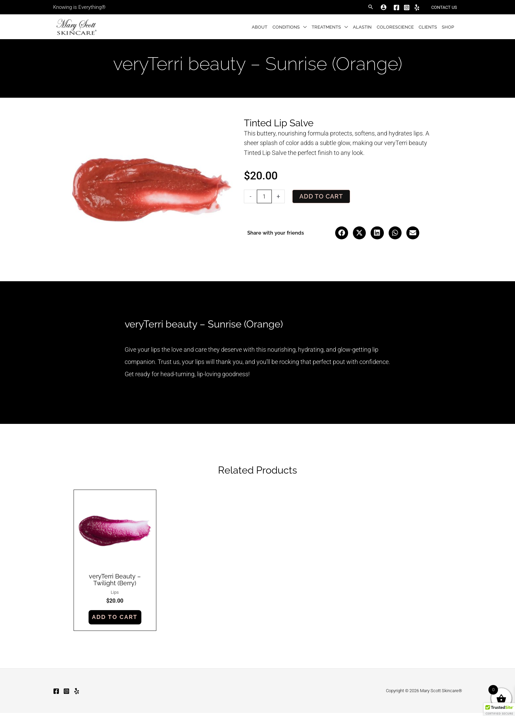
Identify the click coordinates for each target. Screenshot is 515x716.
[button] (371, 7)
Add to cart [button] (115, 619)
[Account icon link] (384, 7)
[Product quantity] (264, 196)
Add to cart (321, 196)
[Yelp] (417, 7)
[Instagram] (407, 7)
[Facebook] (397, 7)
